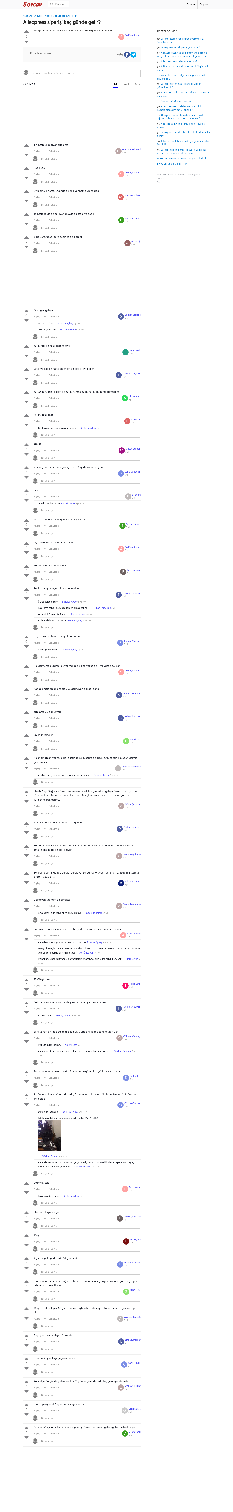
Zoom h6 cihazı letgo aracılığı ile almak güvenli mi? (181, 77)
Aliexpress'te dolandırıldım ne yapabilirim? (181, 159)
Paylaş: (37, 151)
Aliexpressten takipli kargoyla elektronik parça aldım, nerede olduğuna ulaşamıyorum (182, 55)
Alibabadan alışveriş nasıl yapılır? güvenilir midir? (183, 68)
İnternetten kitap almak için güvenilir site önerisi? (183, 143)
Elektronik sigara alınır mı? (172, 164)
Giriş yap (203, 4)
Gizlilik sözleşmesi (176, 175)
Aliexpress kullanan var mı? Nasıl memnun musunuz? (183, 94)
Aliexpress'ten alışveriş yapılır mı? (180, 47)
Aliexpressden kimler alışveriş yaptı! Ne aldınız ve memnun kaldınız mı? (181, 152)
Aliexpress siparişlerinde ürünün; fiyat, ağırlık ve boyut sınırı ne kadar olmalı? (180, 117)
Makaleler (161, 175)
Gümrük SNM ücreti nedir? (176, 101)
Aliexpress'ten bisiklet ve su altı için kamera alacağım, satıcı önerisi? (179, 108)
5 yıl (127, 38)
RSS (158, 182)
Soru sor (191, 4)
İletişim (160, 178)
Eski (115, 84)
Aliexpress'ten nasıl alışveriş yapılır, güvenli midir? (179, 86)
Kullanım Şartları (193, 175)
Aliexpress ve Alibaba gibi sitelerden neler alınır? (183, 134)
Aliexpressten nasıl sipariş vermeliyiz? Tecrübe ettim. (181, 41)
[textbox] (85, 73)
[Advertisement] (82, 116)
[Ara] (58, 4)
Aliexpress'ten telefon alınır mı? (179, 61)
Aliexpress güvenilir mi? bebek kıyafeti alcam (181, 126)
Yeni (126, 84)
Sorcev (44, 5)
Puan (137, 84)
